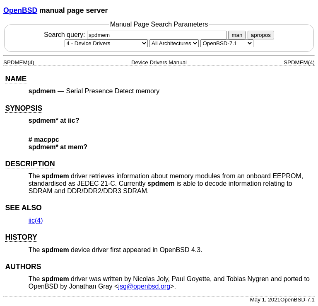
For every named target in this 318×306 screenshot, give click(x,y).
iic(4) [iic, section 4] (36, 220)
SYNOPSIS (23, 108)
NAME (15, 79)
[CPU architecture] (174, 43)
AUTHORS (23, 266)
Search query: (136, 34)
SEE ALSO (23, 208)
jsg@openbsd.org (144, 286)
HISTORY (21, 237)
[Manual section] (106, 43)
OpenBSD (20, 10)
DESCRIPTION (30, 164)
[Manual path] (226, 43)
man (236, 35)
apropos (261, 35)
